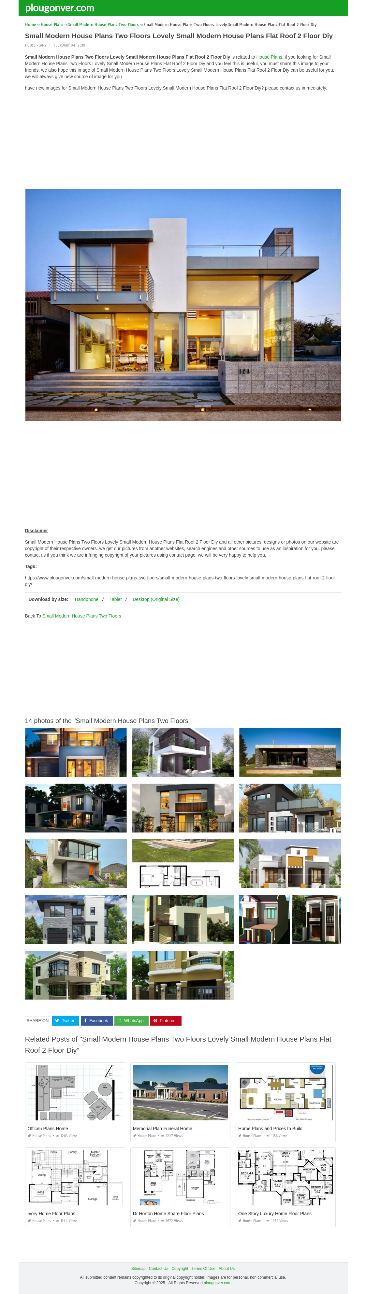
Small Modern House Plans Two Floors (81, 616)
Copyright (179, 1268)
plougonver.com (59, 7)
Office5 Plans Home (48, 1128)
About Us (227, 1268)
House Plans (35, 45)
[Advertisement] (183, 141)
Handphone (86, 599)
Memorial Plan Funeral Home (162, 1128)
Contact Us (158, 1268)
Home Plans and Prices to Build (270, 1128)
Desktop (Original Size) (156, 599)
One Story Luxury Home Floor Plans (275, 1213)
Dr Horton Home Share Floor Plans (168, 1213)
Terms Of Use (203, 1268)
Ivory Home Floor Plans (51, 1213)
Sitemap (138, 1268)
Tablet (116, 599)
